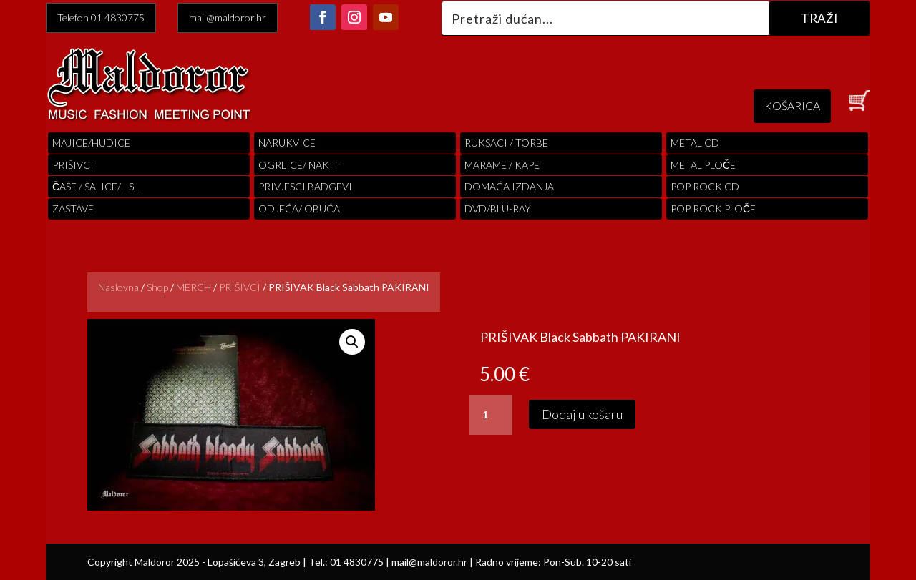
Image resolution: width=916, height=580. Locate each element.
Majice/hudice (91, 143)
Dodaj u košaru (582, 414)
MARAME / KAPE (502, 165)
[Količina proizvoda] (490, 415)
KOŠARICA (792, 105)
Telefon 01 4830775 (101, 17)
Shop (157, 287)
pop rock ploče (713, 208)
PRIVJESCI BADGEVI (305, 186)
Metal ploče (703, 165)
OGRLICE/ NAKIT (298, 165)
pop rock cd (705, 186)
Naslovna (118, 287)
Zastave (73, 208)
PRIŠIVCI (73, 165)
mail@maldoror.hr (227, 17)
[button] (352, 342)
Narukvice (287, 143)
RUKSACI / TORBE (506, 143)
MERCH (193, 287)
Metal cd (695, 143)
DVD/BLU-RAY (497, 208)
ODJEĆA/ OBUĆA (299, 208)
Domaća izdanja (509, 186)
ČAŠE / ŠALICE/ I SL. (96, 186)
